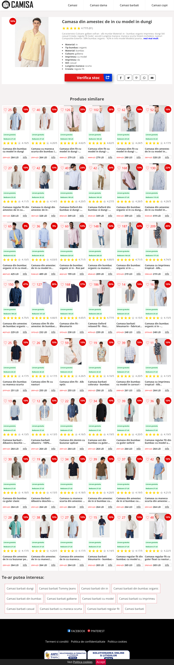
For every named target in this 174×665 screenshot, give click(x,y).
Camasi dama (98, 5)
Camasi (72, 5)
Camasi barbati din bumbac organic (136, 588)
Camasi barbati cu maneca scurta (61, 609)
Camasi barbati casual (20, 609)
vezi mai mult (150, 38)
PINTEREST (96, 631)
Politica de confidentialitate (88, 641)
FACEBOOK (76, 631)
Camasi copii (160, 5)
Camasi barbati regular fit (103, 609)
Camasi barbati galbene (62, 599)
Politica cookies (117, 641)
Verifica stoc (94, 77)
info (25, 157)
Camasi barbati (129, 5)
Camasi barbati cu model (98, 599)
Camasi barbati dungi (20, 588)
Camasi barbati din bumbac (24, 599)
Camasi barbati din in (94, 588)
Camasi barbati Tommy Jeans (57, 588)
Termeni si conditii (57, 641)
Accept (101, 662)
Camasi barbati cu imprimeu (137, 599)
